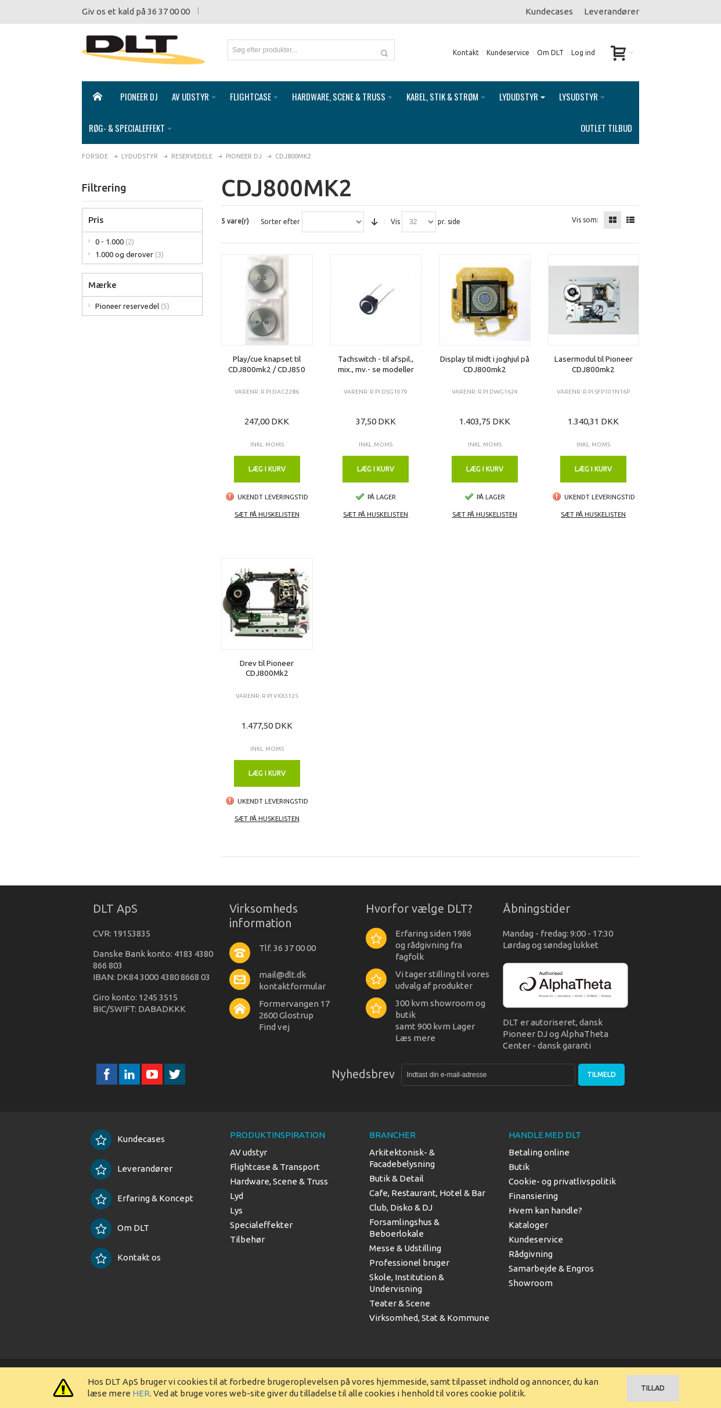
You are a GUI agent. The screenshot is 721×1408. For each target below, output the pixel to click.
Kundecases (549, 11)
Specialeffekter (261, 1225)
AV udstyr (248, 1152)
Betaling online (539, 1152)
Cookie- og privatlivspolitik (562, 1181)
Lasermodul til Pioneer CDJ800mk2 (593, 364)
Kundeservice (507, 52)
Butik (519, 1167)
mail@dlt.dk (282, 975)
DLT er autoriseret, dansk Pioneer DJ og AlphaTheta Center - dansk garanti (555, 1033)
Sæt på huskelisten (267, 514)
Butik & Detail (396, 1178)
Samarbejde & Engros (551, 1268)
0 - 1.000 (114, 241)
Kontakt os (126, 1257)
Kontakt (466, 52)
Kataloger (528, 1225)
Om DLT (550, 52)
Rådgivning (531, 1254)
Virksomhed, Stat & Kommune (429, 1318)
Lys (236, 1210)
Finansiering (533, 1196)
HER (141, 1393)
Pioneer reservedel (132, 306)
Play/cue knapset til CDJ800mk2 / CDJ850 (266, 364)
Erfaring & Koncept (142, 1198)
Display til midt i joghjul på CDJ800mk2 (484, 364)
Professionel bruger (409, 1262)
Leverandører (611, 11)
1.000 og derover (129, 254)
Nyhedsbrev (363, 1074)
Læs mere (415, 1038)
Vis (395, 221)
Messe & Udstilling (405, 1248)
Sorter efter (280, 221)
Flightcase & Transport (275, 1167)
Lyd (236, 1196)
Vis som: (585, 220)
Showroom (531, 1283)
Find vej (274, 1027)
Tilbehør (247, 1239)
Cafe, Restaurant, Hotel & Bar (427, 1193)
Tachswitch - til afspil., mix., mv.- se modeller (376, 364)
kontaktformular (292, 986)
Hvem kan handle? (545, 1210)
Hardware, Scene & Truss (279, 1181)
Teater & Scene (399, 1303)
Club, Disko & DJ (400, 1207)
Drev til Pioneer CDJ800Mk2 (267, 668)
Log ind (583, 52)
